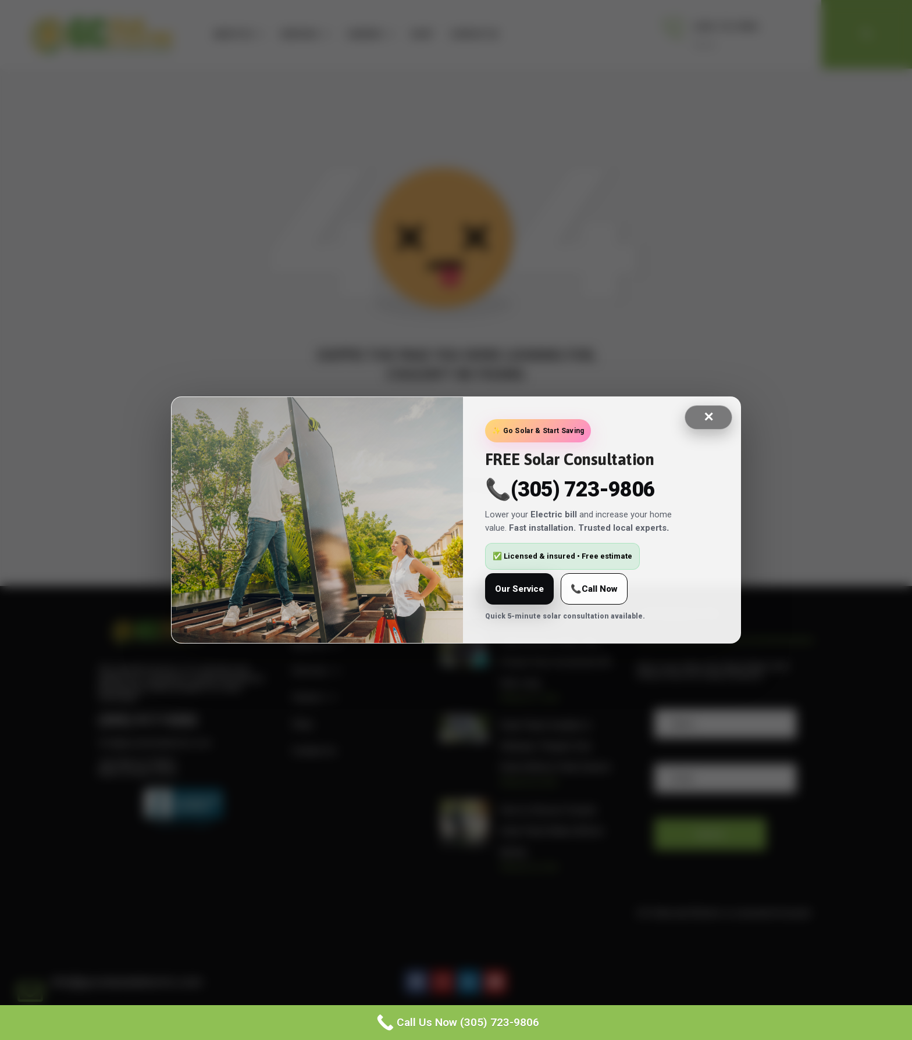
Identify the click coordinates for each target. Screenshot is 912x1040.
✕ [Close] (708, 417)
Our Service (519, 589)
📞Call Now (594, 589)
